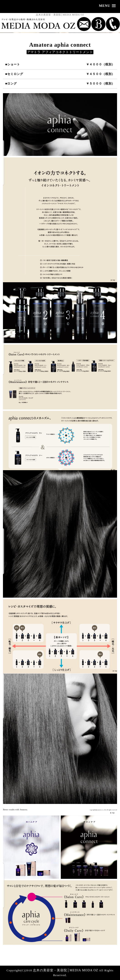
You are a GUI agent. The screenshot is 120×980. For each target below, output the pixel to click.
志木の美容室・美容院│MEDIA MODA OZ (65, 970)
